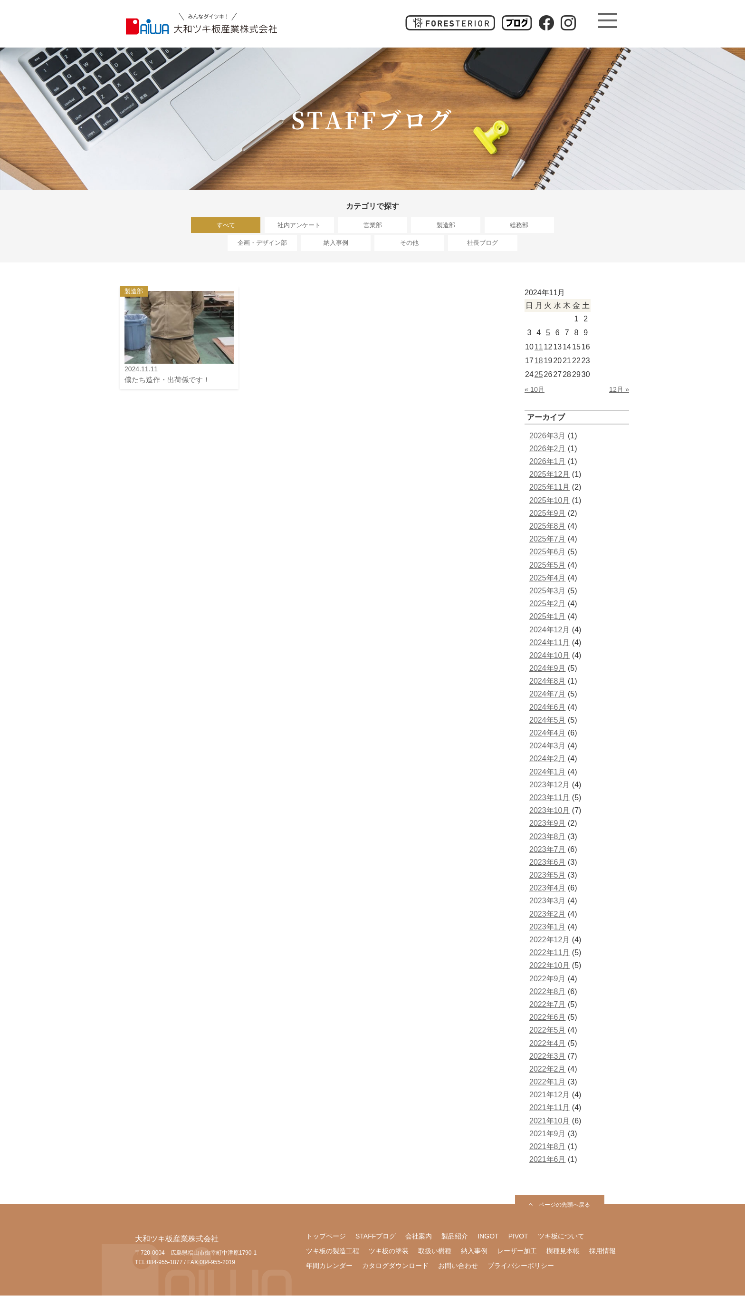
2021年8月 (547, 1147)
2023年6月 (547, 863)
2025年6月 (547, 552)
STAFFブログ (375, 1236)
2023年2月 (547, 914)
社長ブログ (482, 243)
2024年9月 (547, 669)
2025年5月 (547, 565)
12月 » (619, 390)
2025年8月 (547, 526)
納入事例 (336, 243)
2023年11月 (549, 798)
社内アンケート (299, 225)
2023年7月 (547, 850)
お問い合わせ (458, 1266)
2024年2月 (547, 759)
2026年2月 (547, 449)
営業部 (372, 225)
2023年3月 (547, 901)
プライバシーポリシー (520, 1266)
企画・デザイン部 (262, 243)
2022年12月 (549, 940)
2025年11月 (549, 488)
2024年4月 (547, 733)
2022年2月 (547, 1069)
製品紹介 (454, 1236)
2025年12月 (549, 475)
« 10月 (534, 390)
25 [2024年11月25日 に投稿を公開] (539, 375)
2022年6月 (547, 1018)
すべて (226, 225)
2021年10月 (549, 1121)
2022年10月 (549, 966)
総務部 (519, 225)
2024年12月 (549, 630)
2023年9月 (547, 824)
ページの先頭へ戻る (564, 1205)
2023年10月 (549, 811)
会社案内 (418, 1236)
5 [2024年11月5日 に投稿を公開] (548, 333)
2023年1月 (547, 927)
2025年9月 (547, 514)
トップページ (326, 1236)
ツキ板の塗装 (389, 1251)
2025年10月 (549, 501)
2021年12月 (549, 1095)
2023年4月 (547, 888)
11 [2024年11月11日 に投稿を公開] (539, 347)
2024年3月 (547, 746)
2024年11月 (549, 643)
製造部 (446, 225)
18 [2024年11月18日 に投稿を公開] (539, 361)
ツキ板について (561, 1236)
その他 (409, 243)
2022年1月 (547, 1082)
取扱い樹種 (434, 1251)
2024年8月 (547, 681)
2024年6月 (547, 708)
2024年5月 (547, 720)
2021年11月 (549, 1108)
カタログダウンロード (395, 1266)
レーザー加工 (517, 1251)
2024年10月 (549, 656)
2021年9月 (547, 1134)
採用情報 (602, 1251)
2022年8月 (547, 992)
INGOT (488, 1236)
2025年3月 (547, 591)
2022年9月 (547, 979)
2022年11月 (549, 953)
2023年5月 (547, 875)
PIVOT (518, 1236)
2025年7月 (547, 539)
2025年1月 (547, 617)
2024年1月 (547, 772)
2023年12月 (549, 785)
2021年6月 (547, 1160)
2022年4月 (547, 1043)
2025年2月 (547, 604)
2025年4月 (547, 578)
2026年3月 (547, 436)
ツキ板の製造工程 (332, 1251)
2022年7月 (547, 1005)
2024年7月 (547, 694)
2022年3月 (547, 1057)
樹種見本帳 (563, 1251)
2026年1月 (547, 462)
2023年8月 (547, 836)
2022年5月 (547, 1030)
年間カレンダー (329, 1266)
